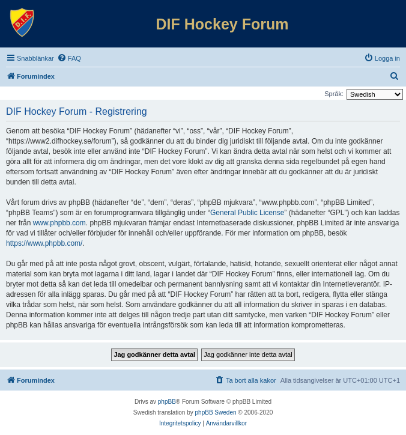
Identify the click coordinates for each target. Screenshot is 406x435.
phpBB (167, 401)
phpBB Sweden (216, 412)
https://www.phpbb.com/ (44, 243)
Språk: (334, 93)
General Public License (247, 212)
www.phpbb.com (59, 223)
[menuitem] (69, 58)
